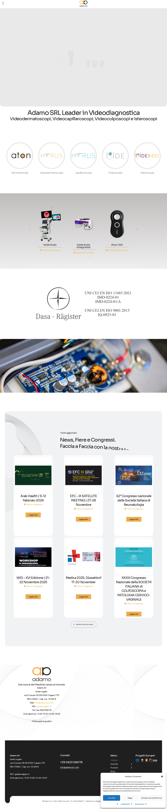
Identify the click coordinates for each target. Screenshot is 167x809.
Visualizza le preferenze (151, 798)
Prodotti (114, 767)
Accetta (111, 798)
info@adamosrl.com (68, 702)
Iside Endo (82, 244)
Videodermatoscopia (51, 168)
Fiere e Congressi (34, 504)
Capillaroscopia (83, 168)
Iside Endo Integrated (116, 246)
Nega (130, 798)
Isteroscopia (147, 168)
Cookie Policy (125, 804)
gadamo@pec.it (67, 704)
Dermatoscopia (20, 176)
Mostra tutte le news (84, 624)
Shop (112, 771)
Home (114, 760)
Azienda (114, 764)
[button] (162, 776)
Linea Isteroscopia (84, 250)
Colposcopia (115, 176)
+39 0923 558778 (72, 762)
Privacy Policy (139, 804)
